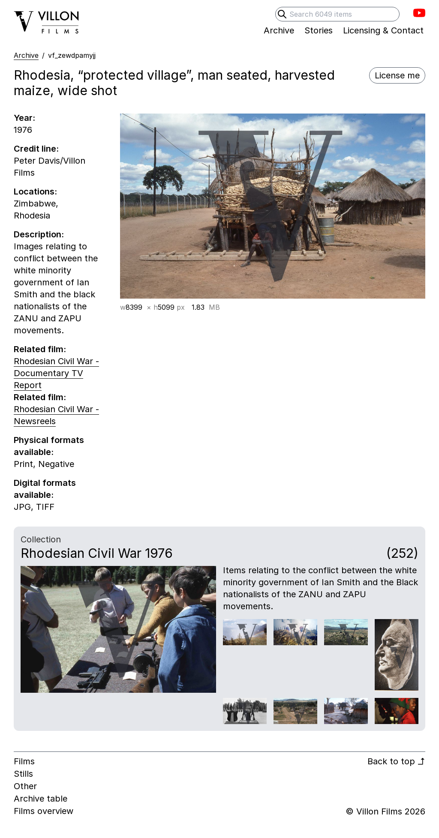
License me (397, 75)
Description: (39, 234)
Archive (26, 55)
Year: (24, 118)
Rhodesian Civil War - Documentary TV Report (56, 373)
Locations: (35, 191)
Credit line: (36, 149)
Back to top (396, 761)
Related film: (40, 349)
